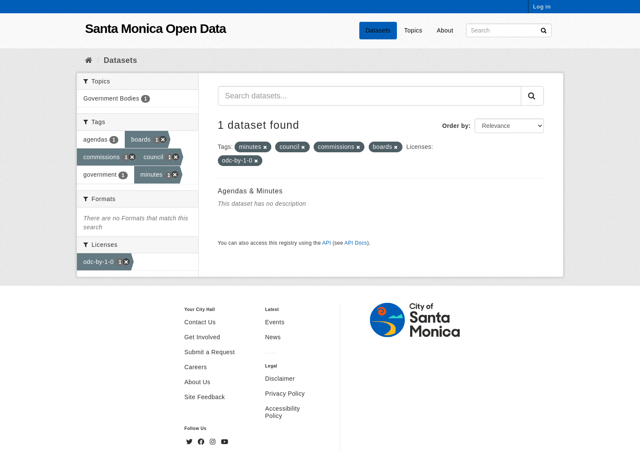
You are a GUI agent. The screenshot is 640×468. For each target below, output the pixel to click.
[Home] (88, 60)
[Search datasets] (509, 30)
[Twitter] (191, 442)
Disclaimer (280, 378)
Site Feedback (205, 397)
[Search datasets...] (370, 96)
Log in (542, 6)
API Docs (355, 243)
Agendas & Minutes (250, 191)
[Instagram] (213, 442)
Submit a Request (210, 352)
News (273, 337)
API (326, 243)
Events (274, 322)
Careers (196, 367)
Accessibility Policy (282, 412)
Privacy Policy (285, 393)
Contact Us (200, 322)
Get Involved (202, 337)
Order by (455, 125)
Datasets (378, 30)
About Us (198, 382)
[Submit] (543, 29)
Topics (413, 30)
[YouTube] (224, 442)
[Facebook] (202, 442)
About (445, 30)
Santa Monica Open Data (155, 28)
